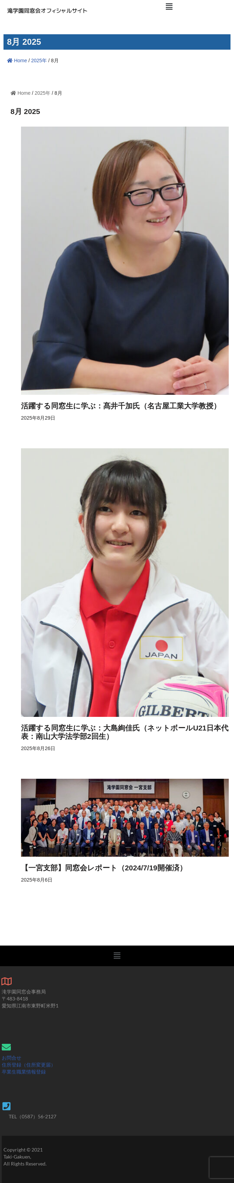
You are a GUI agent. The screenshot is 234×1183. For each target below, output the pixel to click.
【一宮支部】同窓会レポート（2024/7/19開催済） (104, 868)
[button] (169, 6)
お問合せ (11, 1058)
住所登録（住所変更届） (29, 1065)
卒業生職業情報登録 (24, 1072)
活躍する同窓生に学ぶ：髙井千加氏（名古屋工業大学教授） (121, 406)
